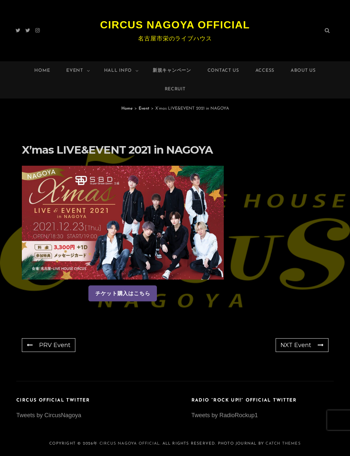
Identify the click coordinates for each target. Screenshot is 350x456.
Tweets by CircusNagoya (48, 415)
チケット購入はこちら (122, 293)
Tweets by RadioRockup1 (224, 415)
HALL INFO (121, 70)
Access (264, 70)
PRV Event (48, 345)
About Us (303, 70)
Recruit (175, 89)
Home (42, 70)
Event (78, 70)
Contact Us (223, 70)
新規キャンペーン (172, 70)
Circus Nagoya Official (175, 25)
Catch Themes (283, 444)
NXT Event (302, 345)
